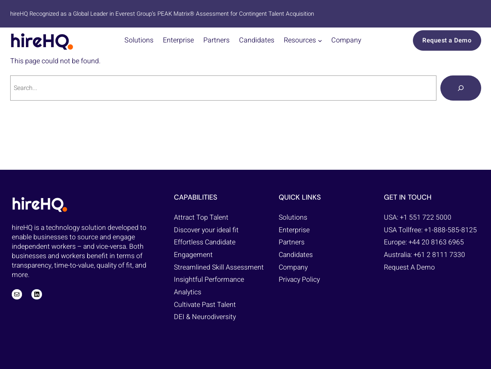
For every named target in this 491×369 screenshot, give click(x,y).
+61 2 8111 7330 (439, 255)
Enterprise (294, 230)
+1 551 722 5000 (425, 217)
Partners (292, 242)
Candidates (296, 255)
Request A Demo (409, 267)
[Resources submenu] (320, 41)
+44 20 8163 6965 (436, 242)
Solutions (293, 217)
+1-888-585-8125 (450, 230)
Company (293, 267)
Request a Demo (446, 40)
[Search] (460, 88)
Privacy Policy (299, 280)
